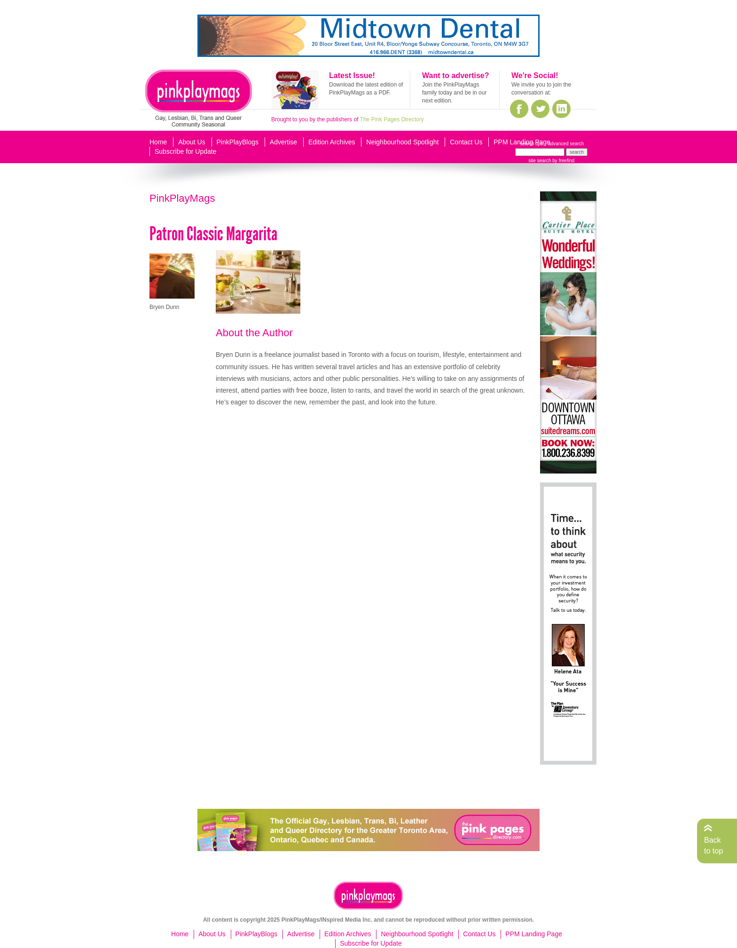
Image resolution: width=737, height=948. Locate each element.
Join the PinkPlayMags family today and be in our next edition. (454, 92)
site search (539, 160)
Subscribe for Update (186, 151)
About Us (191, 142)
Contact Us (466, 142)
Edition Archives (331, 142)
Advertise (283, 142)
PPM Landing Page (522, 142)
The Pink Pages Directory (392, 119)
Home (158, 142)
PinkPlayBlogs (238, 142)
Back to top (713, 845)
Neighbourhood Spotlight (402, 142)
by (562, 160)
